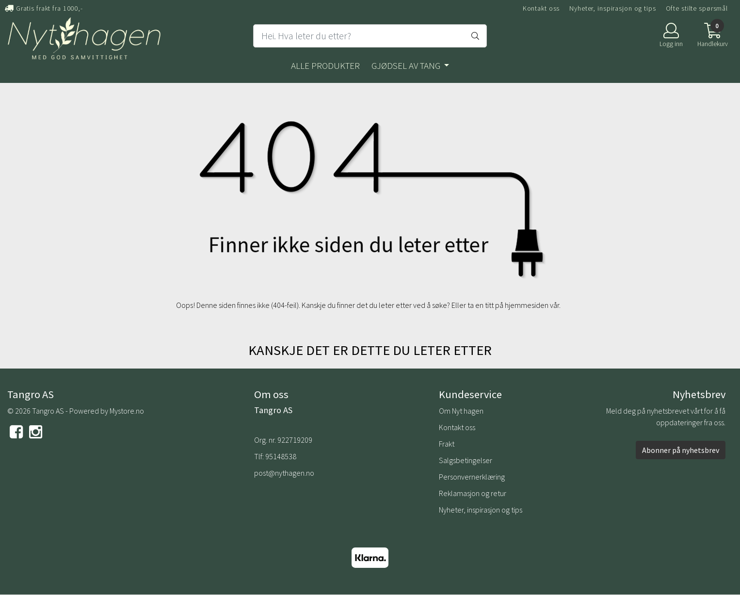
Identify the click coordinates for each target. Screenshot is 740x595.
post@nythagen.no (284, 473)
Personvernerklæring (472, 477)
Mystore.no (127, 411)
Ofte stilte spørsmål (697, 8)
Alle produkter (325, 65)
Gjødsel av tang (406, 65)
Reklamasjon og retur (472, 493)
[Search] (370, 36)
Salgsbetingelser (465, 460)
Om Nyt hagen (461, 411)
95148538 (280, 456)
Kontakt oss (541, 8)
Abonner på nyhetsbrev (680, 450)
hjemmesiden (526, 305)
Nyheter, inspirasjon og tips (612, 8)
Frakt (446, 444)
